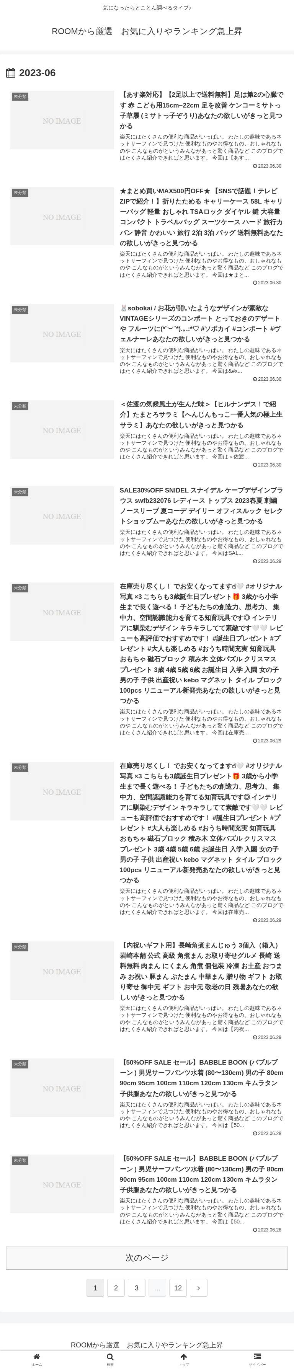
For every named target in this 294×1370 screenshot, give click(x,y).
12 (178, 1291)
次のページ (147, 1260)
